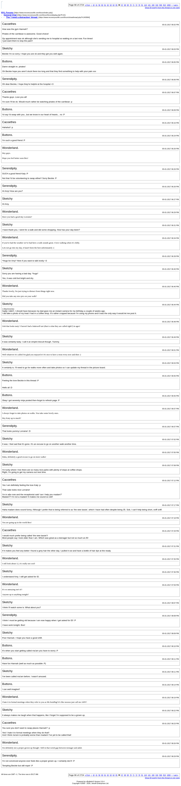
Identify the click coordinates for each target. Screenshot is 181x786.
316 (156, 5)
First (87, 5)
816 (164, 5)
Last (176, 5)
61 (105, 5)
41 (96, 5)
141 (149, 5)
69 (128, 5)
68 (125, 5)
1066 (169, 5)
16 (93, 5)
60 (102, 5)
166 (153, 5)
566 (160, 5)
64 (113, 5)
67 (122, 5)
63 (111, 5)
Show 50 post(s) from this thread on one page (162, 8)
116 (145, 5)
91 (142, 5)
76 (139, 5)
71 (133, 5)
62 (108, 5)
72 (136, 5)
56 (99, 5)
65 (116, 5)
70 (131, 5)
